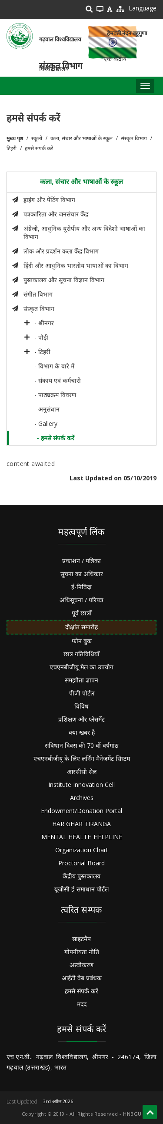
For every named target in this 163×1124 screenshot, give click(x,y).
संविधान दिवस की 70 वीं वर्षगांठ (81, 745)
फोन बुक (82, 641)
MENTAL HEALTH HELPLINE (81, 837)
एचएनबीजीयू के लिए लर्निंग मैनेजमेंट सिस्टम (81, 758)
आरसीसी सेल (81, 771)
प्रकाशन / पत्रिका (81, 561)
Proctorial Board (81, 863)
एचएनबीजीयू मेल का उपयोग (81, 667)
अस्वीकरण (81, 965)
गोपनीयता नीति (81, 952)
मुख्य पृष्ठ (15, 138)
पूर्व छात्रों (82, 613)
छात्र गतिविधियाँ (81, 654)
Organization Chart (81, 850)
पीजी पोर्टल (81, 693)
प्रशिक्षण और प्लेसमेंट (81, 719)
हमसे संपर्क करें (81, 991)
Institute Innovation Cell (81, 784)
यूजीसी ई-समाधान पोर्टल (81, 889)
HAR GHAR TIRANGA (81, 824)
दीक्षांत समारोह (81, 627)
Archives (81, 797)
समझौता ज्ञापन (81, 680)
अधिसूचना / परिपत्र (81, 600)
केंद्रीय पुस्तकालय (81, 876)
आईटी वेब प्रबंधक (82, 978)
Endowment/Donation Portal (81, 811)
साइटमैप (81, 939)
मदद (81, 1004)
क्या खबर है (82, 732)
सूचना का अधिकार (81, 574)
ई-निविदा (81, 587)
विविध (81, 706)
